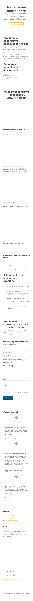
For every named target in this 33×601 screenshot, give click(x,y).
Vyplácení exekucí (8, 517)
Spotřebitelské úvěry (9, 515)
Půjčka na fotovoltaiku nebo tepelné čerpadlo (15, 522)
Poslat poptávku (16, 24)
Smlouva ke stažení (8, 581)
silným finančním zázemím (19, 530)
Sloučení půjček (8, 518)
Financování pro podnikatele (11, 520)
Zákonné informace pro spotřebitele (12, 579)
